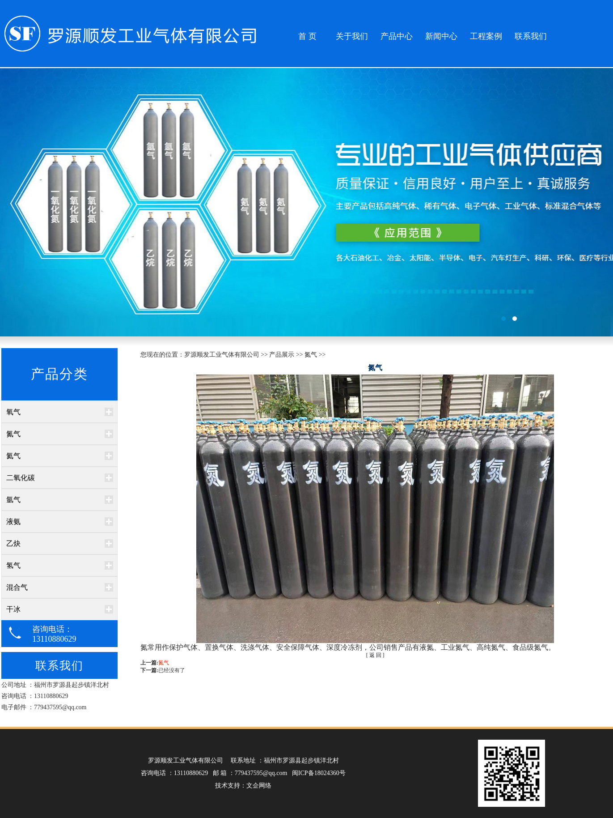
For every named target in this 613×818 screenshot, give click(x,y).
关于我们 (352, 36)
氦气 (13, 456)
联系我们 (531, 36)
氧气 (13, 412)
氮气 (13, 434)
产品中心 (396, 36)
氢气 (13, 565)
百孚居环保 (306, 202)
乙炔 (13, 543)
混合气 (17, 587)
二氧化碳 (20, 477)
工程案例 (486, 36)
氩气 (13, 499)
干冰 (13, 609)
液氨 (13, 521)
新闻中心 (441, 36)
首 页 (307, 36)
